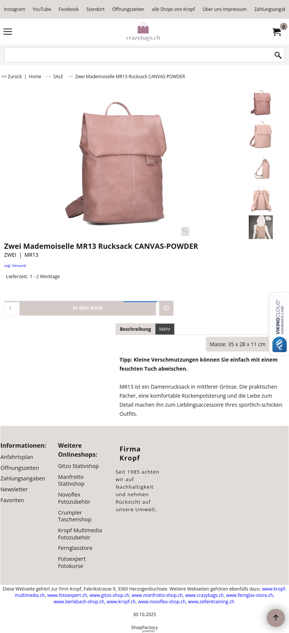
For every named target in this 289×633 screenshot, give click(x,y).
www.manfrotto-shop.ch (157, 595)
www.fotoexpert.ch (67, 595)
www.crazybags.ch (204, 595)
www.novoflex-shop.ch (162, 601)
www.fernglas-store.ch (249, 595)
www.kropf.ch (120, 601)
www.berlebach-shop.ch (78, 601)
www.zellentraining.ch (211, 601)
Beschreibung (135, 329)
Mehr (164, 329)
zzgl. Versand (15, 265)
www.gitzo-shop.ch (109, 595)
